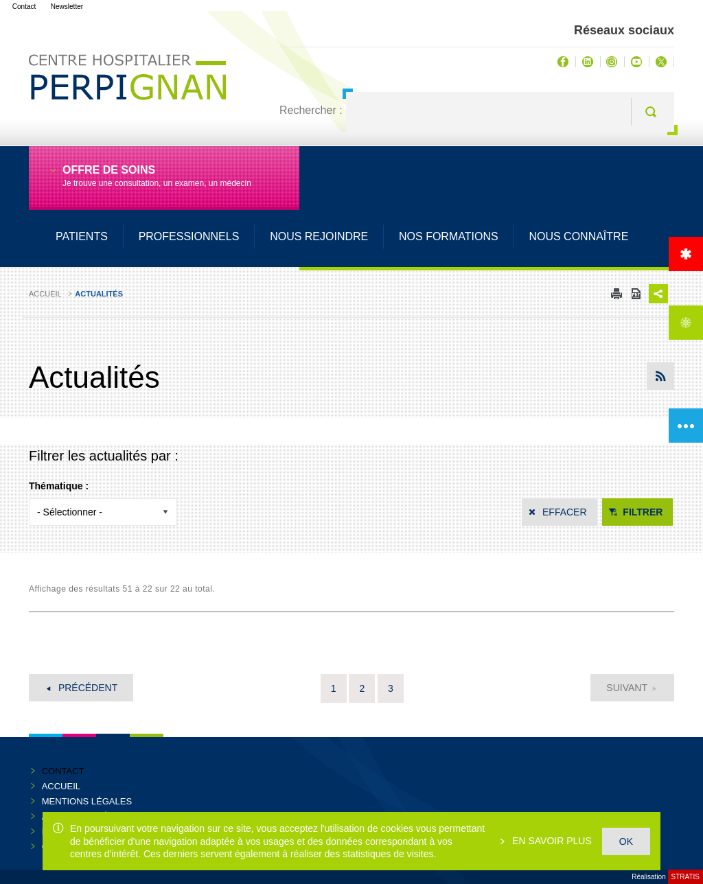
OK (626, 841)
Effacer (564, 512)
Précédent (86, 687)
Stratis (685, 877)
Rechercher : (311, 110)
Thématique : (59, 485)
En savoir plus (550, 840)
